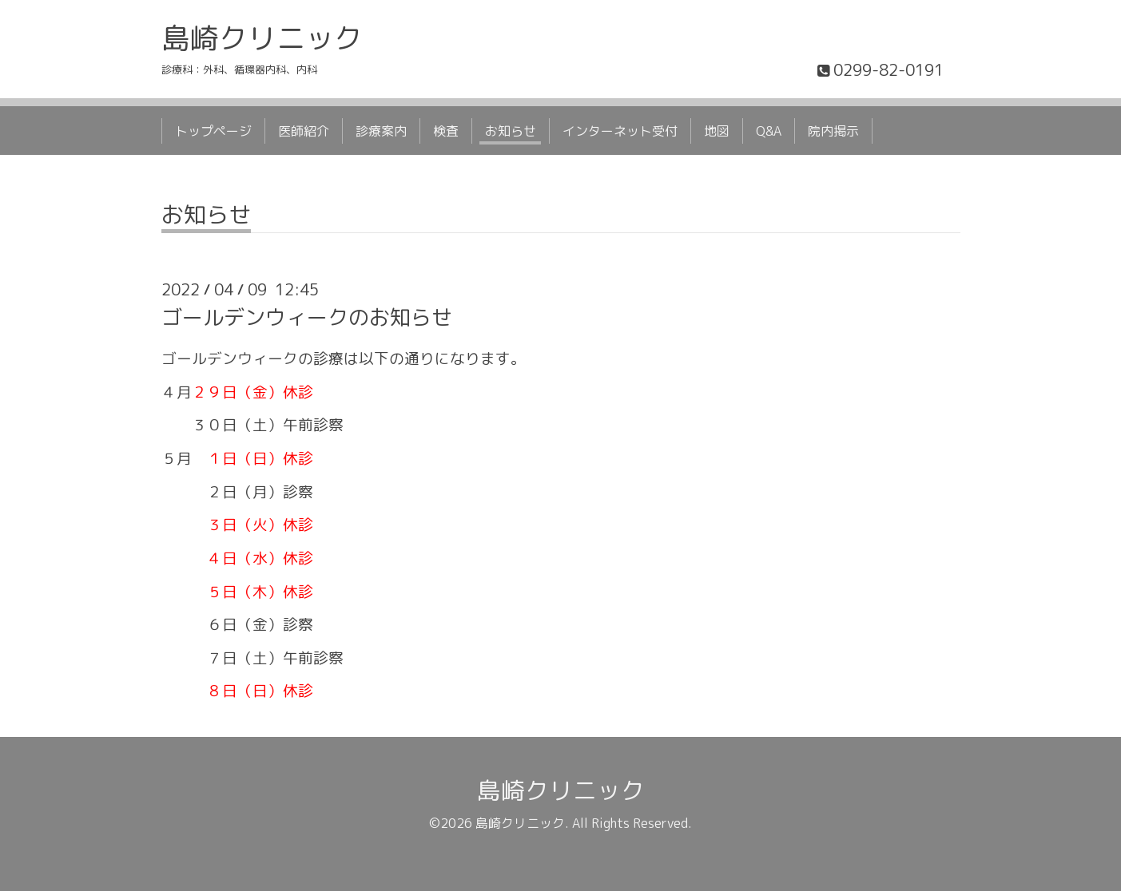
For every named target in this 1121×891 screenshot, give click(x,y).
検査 (446, 131)
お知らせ (510, 131)
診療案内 (381, 131)
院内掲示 (833, 131)
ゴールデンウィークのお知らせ (306, 317)
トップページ (213, 131)
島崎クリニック (262, 38)
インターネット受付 (620, 131)
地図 (716, 131)
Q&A (768, 131)
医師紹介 (303, 131)
